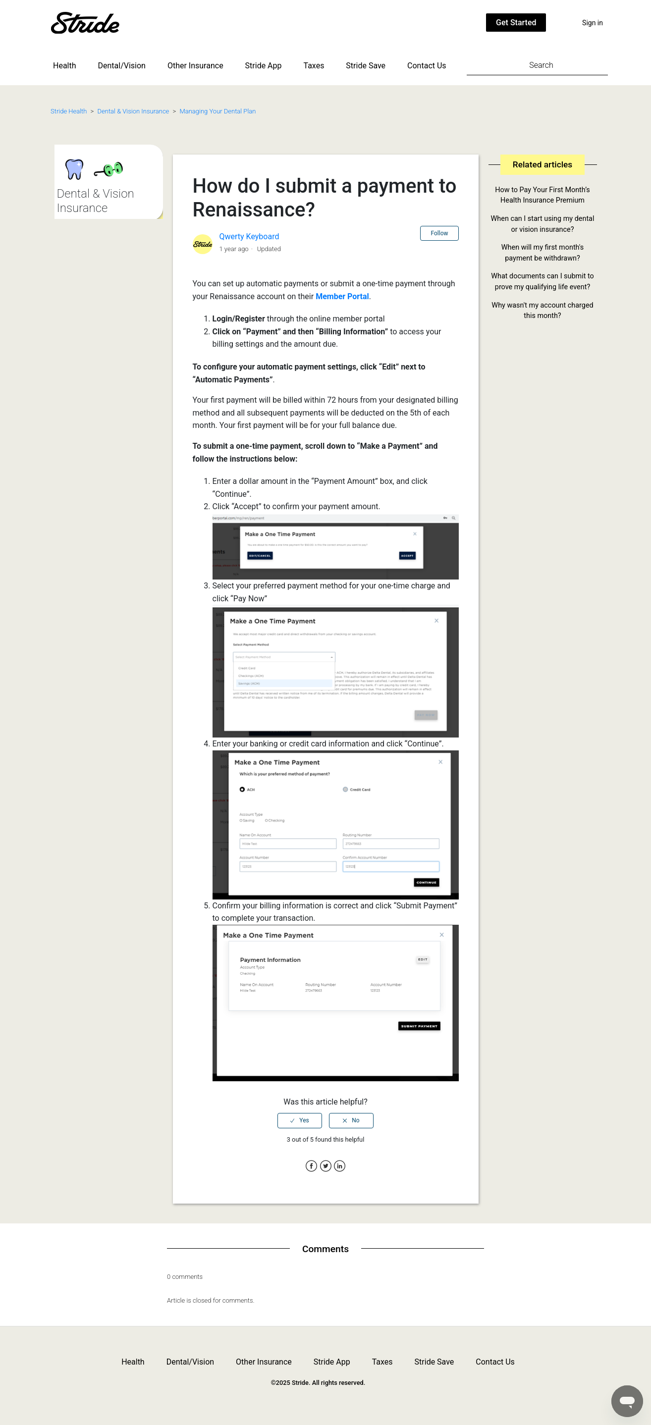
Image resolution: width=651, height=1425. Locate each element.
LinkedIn (339, 1166)
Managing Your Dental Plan (217, 111)
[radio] (299, 1120)
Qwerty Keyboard (249, 236)
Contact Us (426, 65)
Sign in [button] (592, 23)
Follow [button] (439, 233)
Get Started (516, 22)
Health (64, 65)
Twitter (326, 1166)
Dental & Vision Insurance (133, 111)
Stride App (263, 65)
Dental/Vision (122, 65)
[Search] (537, 65)
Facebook (311, 1166)
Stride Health (69, 111)
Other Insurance (195, 65)
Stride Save (365, 65)
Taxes (314, 65)
